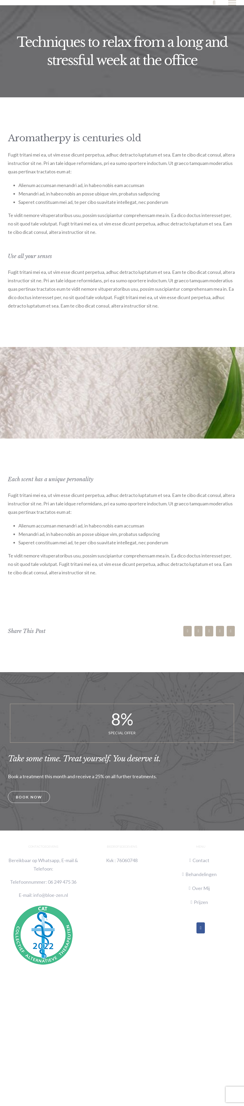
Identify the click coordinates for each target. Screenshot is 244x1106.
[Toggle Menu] (232, 3)
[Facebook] (187, 631)
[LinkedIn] (209, 631)
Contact (201, 860)
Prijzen (201, 902)
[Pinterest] (231, 631)
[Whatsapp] (220, 631)
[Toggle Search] (213, 2)
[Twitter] (198, 631)
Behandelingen (201, 874)
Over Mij (201, 888)
